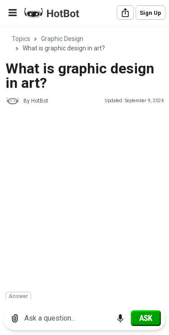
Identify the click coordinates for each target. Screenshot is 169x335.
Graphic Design (62, 38)
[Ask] (146, 318)
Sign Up (150, 12)
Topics (21, 38)
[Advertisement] (84, 199)
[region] (84, 163)
